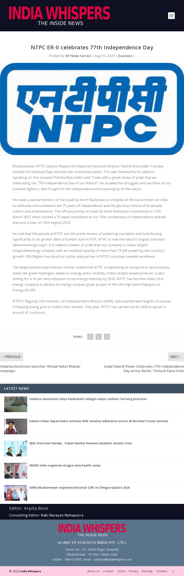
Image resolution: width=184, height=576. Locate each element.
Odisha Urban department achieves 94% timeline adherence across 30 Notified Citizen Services (98, 421)
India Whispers (30, 571)
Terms (121, 571)
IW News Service (78, 56)
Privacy (133, 571)
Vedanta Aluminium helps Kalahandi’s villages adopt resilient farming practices (88, 399)
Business (125, 56)
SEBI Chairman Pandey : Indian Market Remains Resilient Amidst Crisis (80, 443)
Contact (108, 571)
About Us (93, 571)
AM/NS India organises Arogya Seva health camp (64, 465)
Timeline (161, 571)
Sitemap (147, 571)
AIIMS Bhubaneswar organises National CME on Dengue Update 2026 (79, 487)
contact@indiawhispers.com (113, 559)
